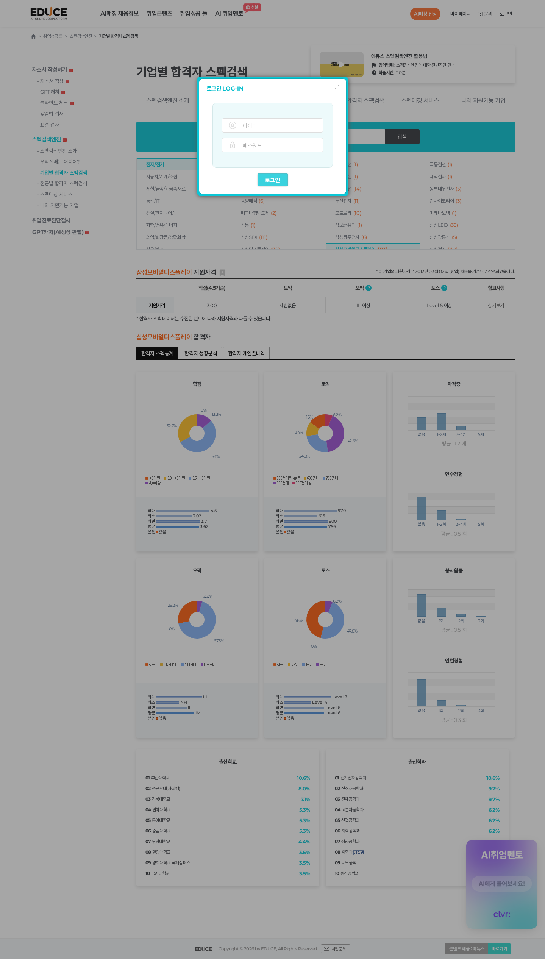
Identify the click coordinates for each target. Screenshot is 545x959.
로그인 (272, 180)
